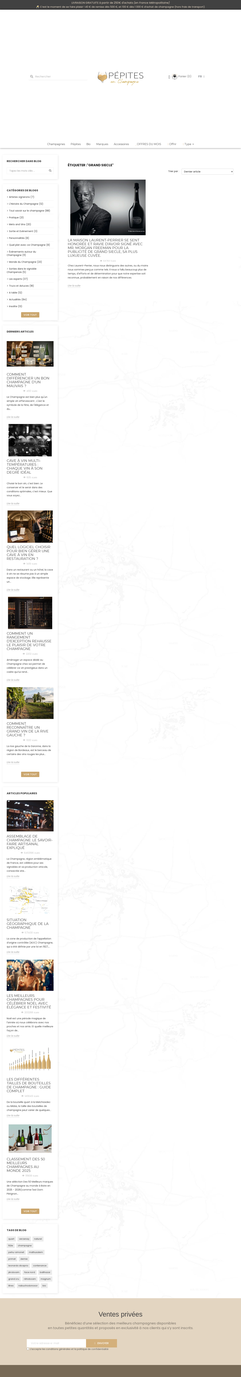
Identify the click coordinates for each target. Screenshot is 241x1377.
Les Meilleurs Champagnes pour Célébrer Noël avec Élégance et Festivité (29, 1001)
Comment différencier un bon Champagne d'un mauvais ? (28, 380)
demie (24, 1258)
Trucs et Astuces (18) (21, 285)
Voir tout (30, 314)
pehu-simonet (16, 1252)
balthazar (45, 1272)
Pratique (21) (16, 217)
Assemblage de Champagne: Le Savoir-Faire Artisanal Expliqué (30, 842)
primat (12, 1258)
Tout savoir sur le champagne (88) (29, 210)
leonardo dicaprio (18, 1265)
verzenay (24, 1238)
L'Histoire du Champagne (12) (26, 203)
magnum (46, 1279)
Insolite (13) (15, 306)
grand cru (13, 1279)
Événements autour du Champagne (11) (21, 253)
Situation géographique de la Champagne (28, 924)
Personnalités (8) (19, 238)
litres (11, 1285)
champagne (25, 1245)
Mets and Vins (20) (20, 224)
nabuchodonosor (28, 1285)
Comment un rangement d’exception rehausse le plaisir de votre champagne (29, 641)
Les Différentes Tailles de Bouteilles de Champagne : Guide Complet (29, 1085)
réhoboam (30, 1279)
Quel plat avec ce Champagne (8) (29, 245)
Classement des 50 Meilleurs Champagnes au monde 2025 (26, 1165)
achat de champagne (160, 7)
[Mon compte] (169, 77)
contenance (40, 1265)
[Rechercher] (58, 76)
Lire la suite (13, 417)
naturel (38, 1238)
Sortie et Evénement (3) (23, 231)
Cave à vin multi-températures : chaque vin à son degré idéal (25, 466)
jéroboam (13, 1272)
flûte (10, 1245)
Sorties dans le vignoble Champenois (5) (21, 270)
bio (44, 1285)
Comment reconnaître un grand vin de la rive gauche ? (28, 729)
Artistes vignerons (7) (21, 197)
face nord (29, 1272)
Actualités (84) (18, 299)
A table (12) (15, 292)
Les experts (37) (18, 279)
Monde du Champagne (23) (25, 262)
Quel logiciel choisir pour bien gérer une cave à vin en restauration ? (28, 553)
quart (11, 1238)
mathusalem (36, 1252)
